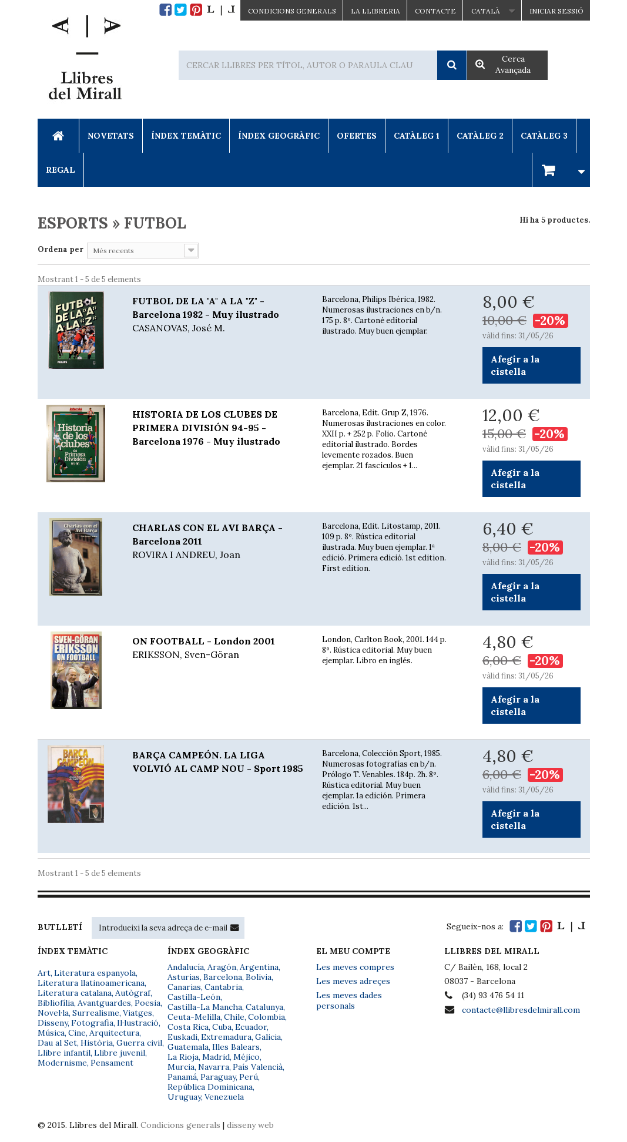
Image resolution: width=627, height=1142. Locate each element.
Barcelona (222, 977)
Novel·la (53, 1012)
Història (97, 1042)
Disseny (53, 1022)
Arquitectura (114, 1032)
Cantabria (223, 987)
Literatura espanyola (95, 973)
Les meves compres (355, 967)
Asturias (183, 977)
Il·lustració (138, 1022)
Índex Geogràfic (279, 135)
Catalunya (264, 1007)
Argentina (259, 967)
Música (51, 1032)
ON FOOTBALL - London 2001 (218, 648)
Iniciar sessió (556, 10)
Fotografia (92, 1022)
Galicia (268, 1037)
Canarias (184, 987)
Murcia (181, 1067)
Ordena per (60, 249)
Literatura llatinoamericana (91, 983)
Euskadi (182, 1037)
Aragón (221, 967)
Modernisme (62, 1062)
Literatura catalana (75, 993)
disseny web (250, 1125)
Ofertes (357, 135)
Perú (248, 1077)
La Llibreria (375, 10)
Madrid (216, 1057)
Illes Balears (236, 1047)
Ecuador (251, 1027)
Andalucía (185, 967)
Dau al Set (57, 1042)
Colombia (266, 1017)
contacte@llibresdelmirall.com (521, 1010)
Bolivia (258, 977)
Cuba (222, 1027)
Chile (234, 1017)
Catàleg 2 (480, 135)
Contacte (435, 10)
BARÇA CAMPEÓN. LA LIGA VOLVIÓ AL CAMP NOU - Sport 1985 (217, 761)
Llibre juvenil (119, 1052)
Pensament (111, 1062)
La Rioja (183, 1057)
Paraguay (218, 1077)
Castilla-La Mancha (204, 1007)
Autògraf (132, 993)
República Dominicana (210, 1086)
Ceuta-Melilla (193, 1017)
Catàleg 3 (544, 135)
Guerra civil (139, 1042)
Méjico (246, 1057)
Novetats (111, 135)
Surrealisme (95, 1012)
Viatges (137, 1012)
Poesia (147, 1002)
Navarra (213, 1067)
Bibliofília (56, 1002)
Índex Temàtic (186, 135)
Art (44, 973)
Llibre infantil (64, 1052)
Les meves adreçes (353, 981)
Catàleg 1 (417, 135)
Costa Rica (188, 1027)
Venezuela (224, 1096)
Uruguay (184, 1096)
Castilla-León (193, 997)
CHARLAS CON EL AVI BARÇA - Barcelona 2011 (218, 542)
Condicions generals (180, 1125)
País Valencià (258, 1067)
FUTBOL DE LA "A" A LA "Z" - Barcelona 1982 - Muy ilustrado (218, 315)
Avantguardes (104, 1002)
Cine (77, 1032)
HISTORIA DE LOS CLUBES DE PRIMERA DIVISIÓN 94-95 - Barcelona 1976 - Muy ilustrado (206, 427)
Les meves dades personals (349, 1000)
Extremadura (226, 1037)
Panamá (182, 1077)
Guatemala (188, 1047)
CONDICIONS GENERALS (292, 10)
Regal (60, 169)
